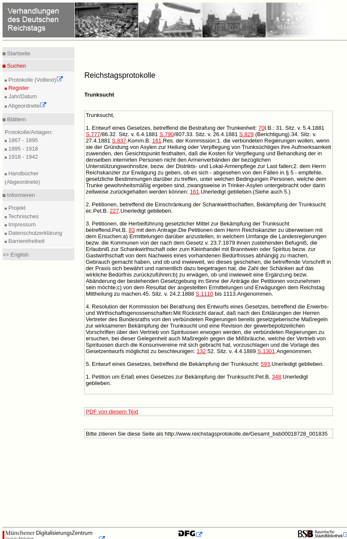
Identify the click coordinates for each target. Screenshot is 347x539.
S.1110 (204, 294)
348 (277, 377)
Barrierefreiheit (26, 241)
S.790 (166, 134)
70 (262, 128)
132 (201, 351)
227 (114, 211)
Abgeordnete (27, 106)
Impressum (21, 224)
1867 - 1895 (22, 140)
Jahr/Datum (22, 96)
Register (18, 88)
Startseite (18, 53)
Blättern (16, 119)
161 (157, 140)
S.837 (119, 140)
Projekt (16, 208)
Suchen (16, 66)
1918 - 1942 (22, 157)
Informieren (20, 195)
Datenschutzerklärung (34, 233)
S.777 (93, 134)
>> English (15, 254)
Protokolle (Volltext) (35, 80)
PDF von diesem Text (112, 411)
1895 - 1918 (22, 148)
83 (132, 230)
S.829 (246, 134)
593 (265, 364)
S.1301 (266, 351)
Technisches (23, 216)
